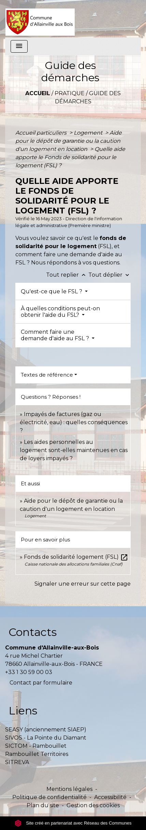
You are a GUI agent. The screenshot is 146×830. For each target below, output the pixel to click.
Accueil (37, 93)
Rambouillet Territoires (36, 754)
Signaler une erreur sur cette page (82, 584)
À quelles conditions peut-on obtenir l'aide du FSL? (60, 311)
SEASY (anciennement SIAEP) (45, 729)
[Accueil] (40, 19)
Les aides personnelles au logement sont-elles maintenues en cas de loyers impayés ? (74, 450)
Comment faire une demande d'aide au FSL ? (55, 335)
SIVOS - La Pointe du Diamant (45, 737)
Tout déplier (109, 275)
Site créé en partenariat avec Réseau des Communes (73, 823)
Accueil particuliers (41, 132)
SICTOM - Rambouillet (36, 746)
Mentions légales (69, 789)
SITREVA (17, 762)
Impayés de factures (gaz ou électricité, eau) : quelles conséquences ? (74, 422)
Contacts (33, 632)
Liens (23, 710)
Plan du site (43, 805)
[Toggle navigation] (19, 46)
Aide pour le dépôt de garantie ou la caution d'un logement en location (68, 140)
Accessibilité (110, 797)
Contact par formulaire (41, 682)
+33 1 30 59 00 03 (28, 672)
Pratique (70, 93)
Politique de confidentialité (49, 797)
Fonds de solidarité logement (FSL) (76, 557)
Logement (89, 132)
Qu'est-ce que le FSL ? (52, 291)
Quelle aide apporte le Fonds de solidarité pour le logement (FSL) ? (70, 157)
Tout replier (67, 275)
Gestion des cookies (93, 805)
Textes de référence (47, 374)
